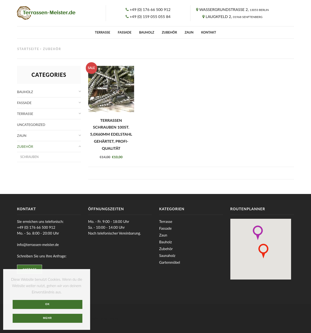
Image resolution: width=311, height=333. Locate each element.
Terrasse (102, 32)
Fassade (124, 32)
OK (47, 304)
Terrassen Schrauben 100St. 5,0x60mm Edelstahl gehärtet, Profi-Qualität (111, 134)
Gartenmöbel (169, 262)
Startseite (28, 49)
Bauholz (146, 32)
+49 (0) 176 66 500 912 (150, 9)
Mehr (47, 317)
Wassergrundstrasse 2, (234, 9)
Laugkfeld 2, (234, 16)
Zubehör (169, 32)
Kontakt (208, 32)
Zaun (189, 32)
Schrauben (29, 157)
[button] (258, 233)
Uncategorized (31, 125)
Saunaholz (167, 255)
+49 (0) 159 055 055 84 (150, 16)
